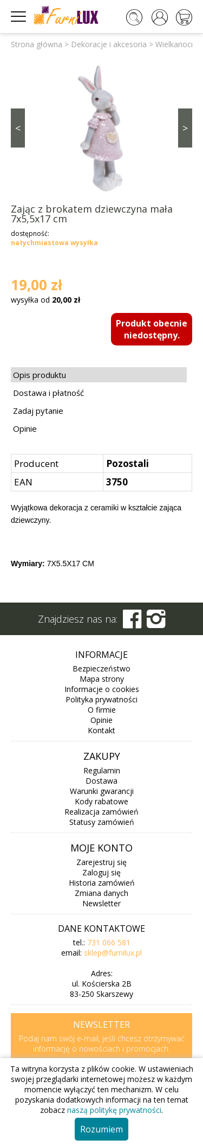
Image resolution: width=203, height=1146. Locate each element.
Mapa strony (102, 679)
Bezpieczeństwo (101, 668)
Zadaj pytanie (38, 410)
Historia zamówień (102, 883)
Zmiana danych (101, 893)
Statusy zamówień (101, 822)
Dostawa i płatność (48, 392)
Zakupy (101, 756)
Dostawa (101, 781)
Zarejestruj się (101, 862)
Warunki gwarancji (102, 791)
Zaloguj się (101, 872)
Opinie (25, 428)
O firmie (102, 710)
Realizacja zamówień (101, 811)
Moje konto (101, 847)
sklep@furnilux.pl (113, 952)
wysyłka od (45, 299)
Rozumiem (101, 1129)
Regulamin (101, 770)
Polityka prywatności (101, 699)
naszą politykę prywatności (114, 1110)
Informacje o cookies (101, 689)
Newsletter (101, 903)
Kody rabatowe (101, 801)
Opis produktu (39, 374)
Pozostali (127, 463)
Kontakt (101, 730)
